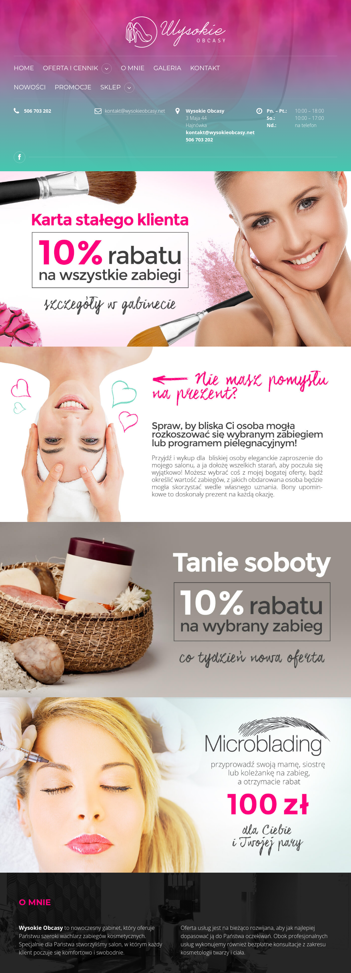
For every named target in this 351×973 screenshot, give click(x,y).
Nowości (30, 87)
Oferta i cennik (70, 68)
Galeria (167, 68)
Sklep (110, 87)
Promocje (73, 87)
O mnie (132, 68)
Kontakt (205, 68)
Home (24, 68)
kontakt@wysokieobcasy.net (135, 111)
